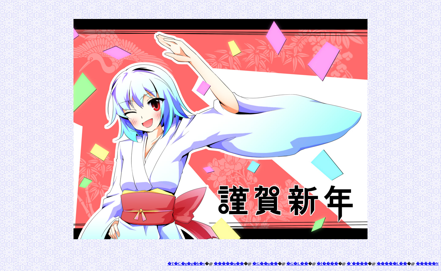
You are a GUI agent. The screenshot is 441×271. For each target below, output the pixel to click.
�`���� (357, 263)
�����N (427, 263)
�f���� (327, 263)
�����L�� (392, 263)
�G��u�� (264, 263)
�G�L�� (297, 263)
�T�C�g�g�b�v (186, 263)
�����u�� (229, 263)
